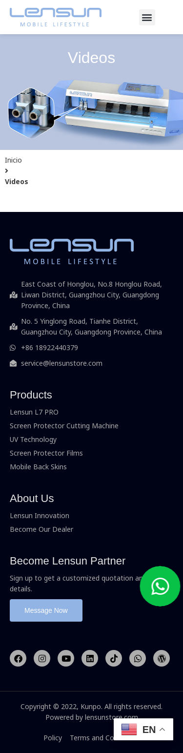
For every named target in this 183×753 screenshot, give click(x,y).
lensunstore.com (111, 717)
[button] (147, 17)
